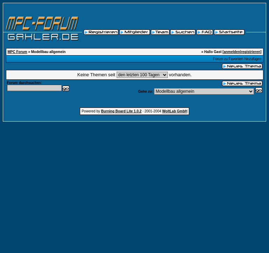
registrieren (250, 52)
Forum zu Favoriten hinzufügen (237, 59)
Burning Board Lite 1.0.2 (121, 111)
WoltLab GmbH (174, 111)
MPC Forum (17, 52)
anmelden (232, 52)
